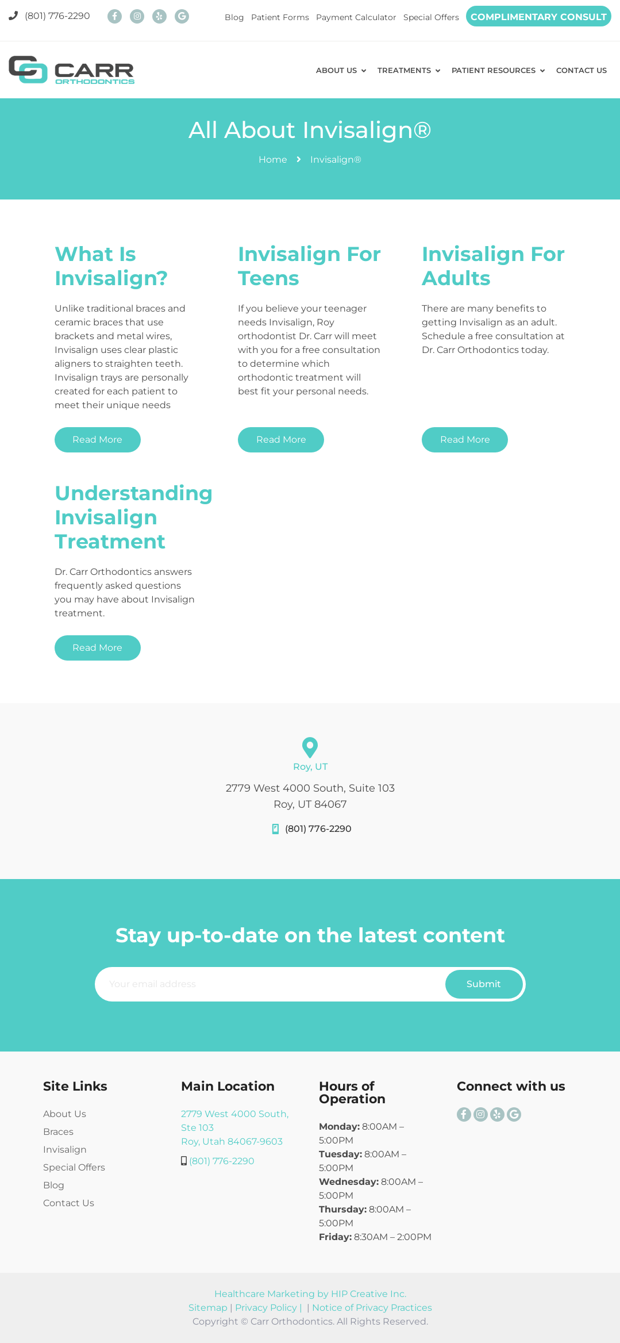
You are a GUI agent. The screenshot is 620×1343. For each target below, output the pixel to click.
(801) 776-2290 (49, 15)
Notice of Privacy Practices (372, 1307)
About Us (64, 1113)
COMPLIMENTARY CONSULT (539, 16)
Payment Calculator (356, 17)
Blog (234, 17)
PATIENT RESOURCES (489, 70)
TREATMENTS (397, 70)
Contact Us (68, 1203)
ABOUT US (327, 70)
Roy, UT (310, 766)
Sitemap (208, 1307)
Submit (484, 984)
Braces (58, 1131)
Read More (97, 439)
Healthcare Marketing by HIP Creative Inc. (310, 1293)
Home (273, 159)
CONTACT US (580, 70)
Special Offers (431, 17)
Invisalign (65, 1149)
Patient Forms (280, 17)
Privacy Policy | (270, 1307)
